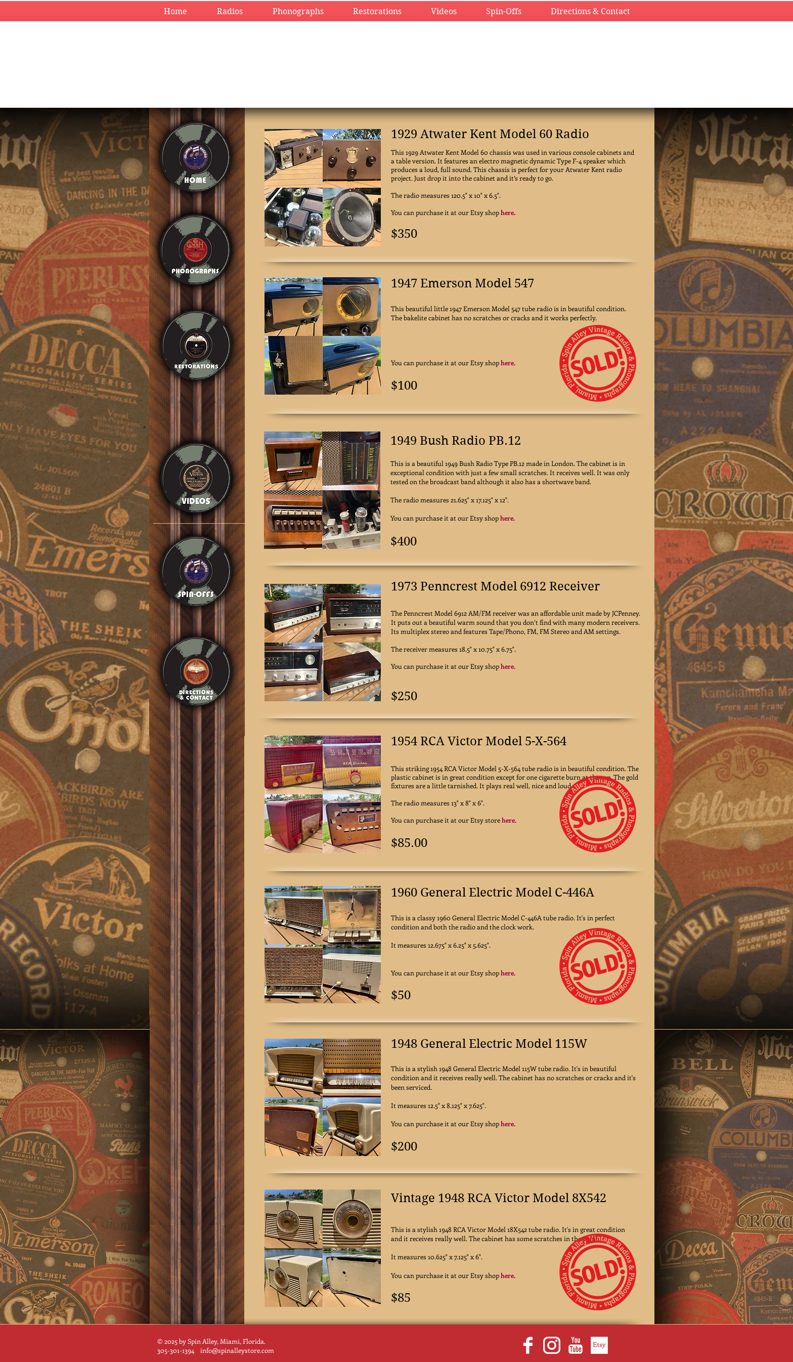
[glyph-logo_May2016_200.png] (551, 1345)
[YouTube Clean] (575, 1345)
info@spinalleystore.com (237, 1350)
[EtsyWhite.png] (599, 1345)
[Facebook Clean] (528, 1345)
